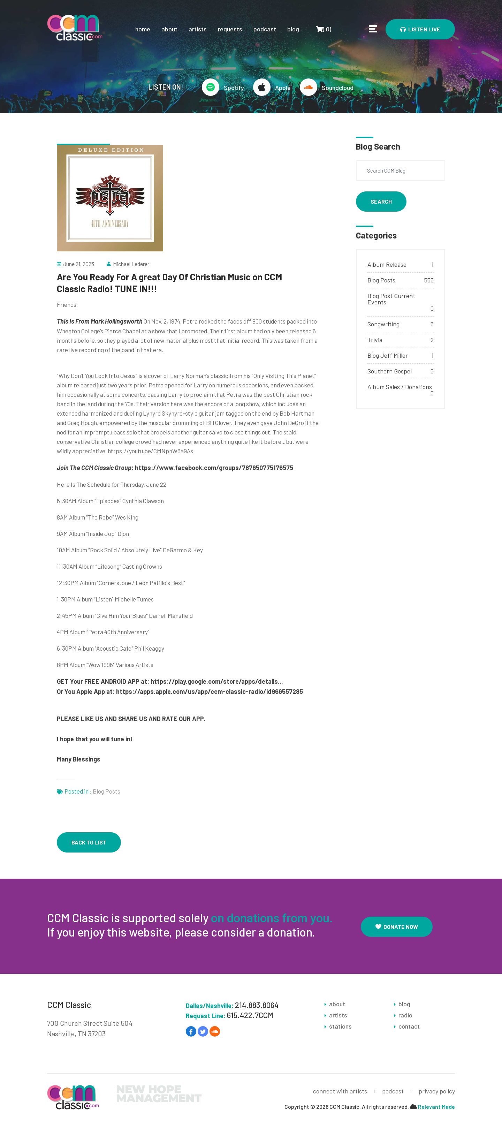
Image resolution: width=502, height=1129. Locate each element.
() (323, 29)
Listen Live (420, 29)
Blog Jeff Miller (387, 355)
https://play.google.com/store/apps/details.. (216, 681)
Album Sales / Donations (399, 387)
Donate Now (396, 926)
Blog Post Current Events (391, 299)
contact (409, 1026)
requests (230, 29)
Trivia (374, 339)
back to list (88, 842)
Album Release (386, 264)
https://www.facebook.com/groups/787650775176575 (214, 467)
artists (198, 29)
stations (340, 1026)
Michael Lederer (131, 264)
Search (381, 201)
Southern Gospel (389, 371)
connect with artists (340, 1091)
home (142, 29)
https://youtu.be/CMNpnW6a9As (150, 450)
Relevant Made (436, 1106)
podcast (264, 29)
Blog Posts (106, 791)
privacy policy (437, 1091)
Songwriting (383, 324)
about (169, 29)
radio (405, 1015)
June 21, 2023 (78, 264)
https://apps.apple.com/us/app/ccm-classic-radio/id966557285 (209, 691)
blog (293, 29)
